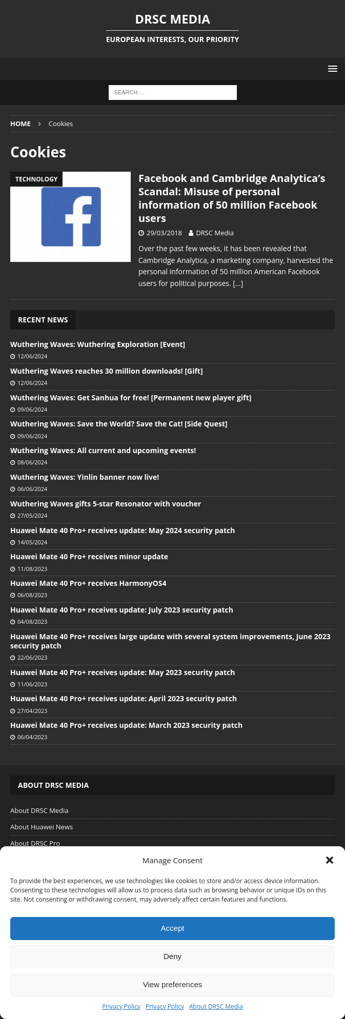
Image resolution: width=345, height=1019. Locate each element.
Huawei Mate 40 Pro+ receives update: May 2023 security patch (122, 672)
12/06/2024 (32, 356)
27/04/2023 (32, 711)
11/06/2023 (32, 684)
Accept (173, 928)
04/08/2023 (32, 621)
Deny (172, 956)
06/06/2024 (32, 489)
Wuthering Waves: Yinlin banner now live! (84, 477)
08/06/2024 (32, 462)
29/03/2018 (164, 232)
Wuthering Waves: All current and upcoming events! (103, 450)
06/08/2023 (32, 595)
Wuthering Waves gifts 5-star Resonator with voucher (105, 503)
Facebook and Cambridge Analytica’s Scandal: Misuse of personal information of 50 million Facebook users (231, 198)
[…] (238, 283)
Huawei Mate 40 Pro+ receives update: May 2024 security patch (122, 530)
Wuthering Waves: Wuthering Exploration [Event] (97, 344)
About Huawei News (41, 826)
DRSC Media (215, 232)
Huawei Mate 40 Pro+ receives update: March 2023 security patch (126, 725)
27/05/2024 (32, 515)
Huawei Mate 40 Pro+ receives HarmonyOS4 (88, 583)
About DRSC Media (216, 1006)
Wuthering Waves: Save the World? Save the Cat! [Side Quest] (119, 424)
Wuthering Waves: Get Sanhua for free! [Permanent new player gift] (130, 397)
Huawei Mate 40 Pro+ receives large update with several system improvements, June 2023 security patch (170, 640)
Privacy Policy (121, 1006)
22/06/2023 (32, 657)
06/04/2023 (32, 737)
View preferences (172, 984)
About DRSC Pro (35, 843)
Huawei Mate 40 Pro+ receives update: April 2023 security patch (123, 698)
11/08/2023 (32, 569)
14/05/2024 (32, 542)
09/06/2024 (32, 409)
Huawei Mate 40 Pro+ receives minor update (89, 556)
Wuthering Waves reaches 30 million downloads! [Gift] (106, 371)
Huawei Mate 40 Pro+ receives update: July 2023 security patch (121, 610)
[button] (329, 860)
